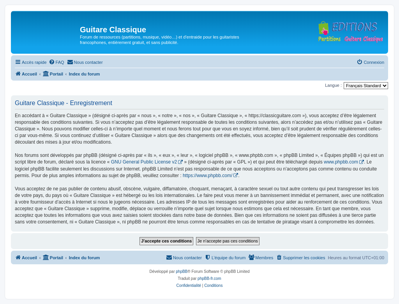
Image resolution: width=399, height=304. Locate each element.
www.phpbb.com (341, 162)
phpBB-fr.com (209, 278)
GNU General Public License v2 (144, 162)
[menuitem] (56, 62)
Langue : (333, 85)
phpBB (181, 271)
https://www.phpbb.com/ (207, 175)
